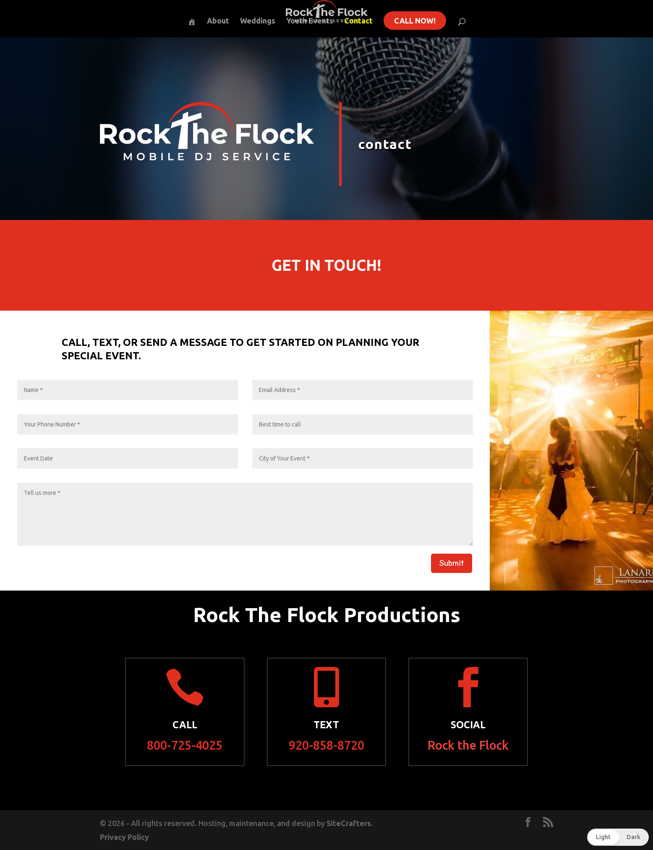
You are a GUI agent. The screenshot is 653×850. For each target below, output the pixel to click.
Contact (358, 21)
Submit (451, 563)
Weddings (257, 21)
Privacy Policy (124, 837)
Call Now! (415, 20)
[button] (618, 837)
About (218, 21)
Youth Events (309, 21)
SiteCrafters (348, 823)
